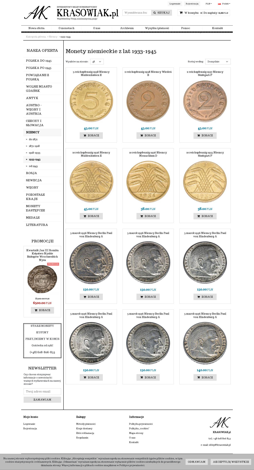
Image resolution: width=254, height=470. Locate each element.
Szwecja (34, 180)
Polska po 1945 (38, 68)
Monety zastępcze (35, 208)
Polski (223, 3)
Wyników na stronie (77, 61)
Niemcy (33, 132)
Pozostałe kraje (35, 197)
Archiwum (127, 28)
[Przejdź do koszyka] (206, 12)
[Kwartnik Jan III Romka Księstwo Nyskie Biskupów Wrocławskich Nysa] (42, 255)
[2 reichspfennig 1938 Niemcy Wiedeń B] (148, 73)
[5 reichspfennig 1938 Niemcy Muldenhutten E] (91, 73)
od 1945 (33, 166)
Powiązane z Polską (37, 77)
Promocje (42, 241)
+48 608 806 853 (222, 438)
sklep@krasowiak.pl (220, 445)
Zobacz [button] (91, 136)
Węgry (32, 187)
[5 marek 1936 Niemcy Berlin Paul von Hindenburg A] (91, 234)
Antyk (32, 98)
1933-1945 (34, 159)
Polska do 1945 (39, 61)
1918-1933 (34, 152)
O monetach (66, 28)
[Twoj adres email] (42, 391)
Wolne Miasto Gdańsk (39, 89)
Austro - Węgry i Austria (34, 109)
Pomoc (185, 28)
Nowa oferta (36, 28)
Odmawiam (196, 461)
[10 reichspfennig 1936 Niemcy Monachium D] (148, 154)
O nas (96, 28)
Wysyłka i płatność (157, 28)
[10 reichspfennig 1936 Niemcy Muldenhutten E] (91, 154)
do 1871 (33, 139)
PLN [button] (208, 3)
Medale (33, 217)
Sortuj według (196, 61)
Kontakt (217, 28)
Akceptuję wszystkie (231, 461)
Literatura (37, 225)
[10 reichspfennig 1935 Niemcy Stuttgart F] (205, 154)
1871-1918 (34, 146)
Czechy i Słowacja (35, 123)
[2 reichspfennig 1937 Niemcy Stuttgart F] (205, 73)
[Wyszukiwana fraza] (136, 13)
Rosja (31, 173)
